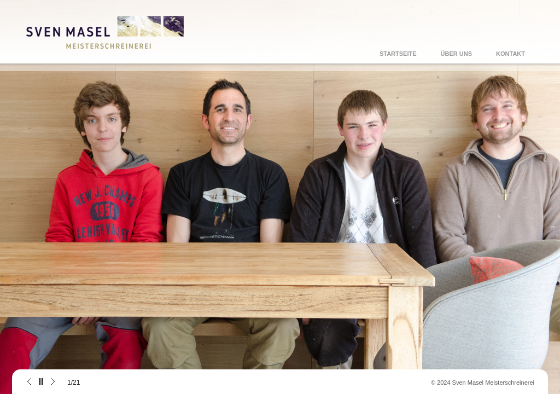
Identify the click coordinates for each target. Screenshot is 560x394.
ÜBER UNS (456, 53)
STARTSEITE (398, 53)
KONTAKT (510, 53)
